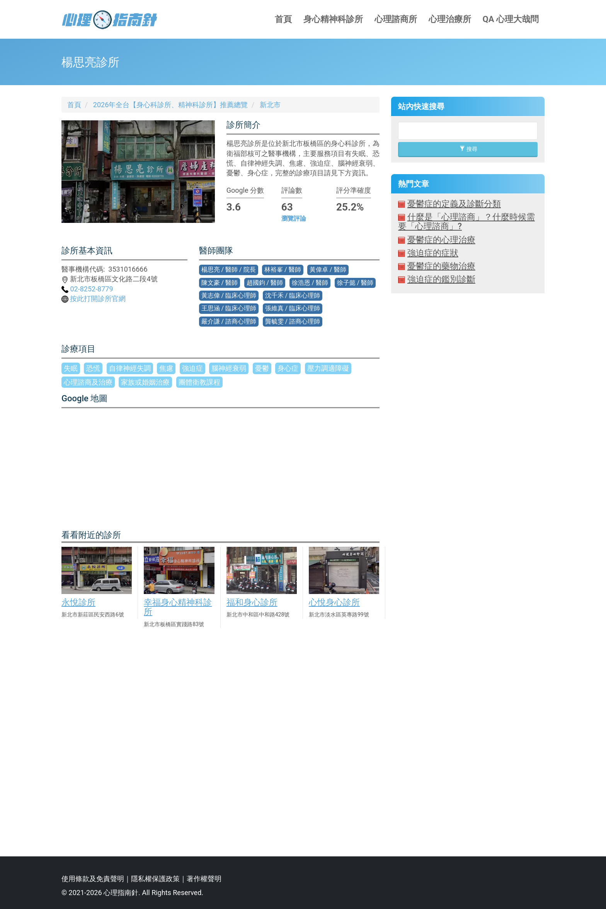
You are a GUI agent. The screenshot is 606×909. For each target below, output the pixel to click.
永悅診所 (78, 602)
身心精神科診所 (333, 19)
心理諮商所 (395, 19)
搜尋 (468, 149)
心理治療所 (450, 19)
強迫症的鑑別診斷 (441, 279)
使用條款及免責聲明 (92, 879)
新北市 (270, 105)
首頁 (283, 19)
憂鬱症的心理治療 (441, 240)
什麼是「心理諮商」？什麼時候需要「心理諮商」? (466, 221)
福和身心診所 (251, 602)
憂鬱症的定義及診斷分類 (454, 204)
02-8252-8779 (87, 289)
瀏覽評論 (293, 218)
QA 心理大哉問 (511, 19)
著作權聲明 (204, 879)
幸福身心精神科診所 (178, 606)
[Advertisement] (468, 569)
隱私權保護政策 (155, 879)
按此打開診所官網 (93, 298)
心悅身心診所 (334, 602)
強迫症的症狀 (432, 253)
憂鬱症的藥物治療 (441, 266)
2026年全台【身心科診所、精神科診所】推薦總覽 (170, 105)
